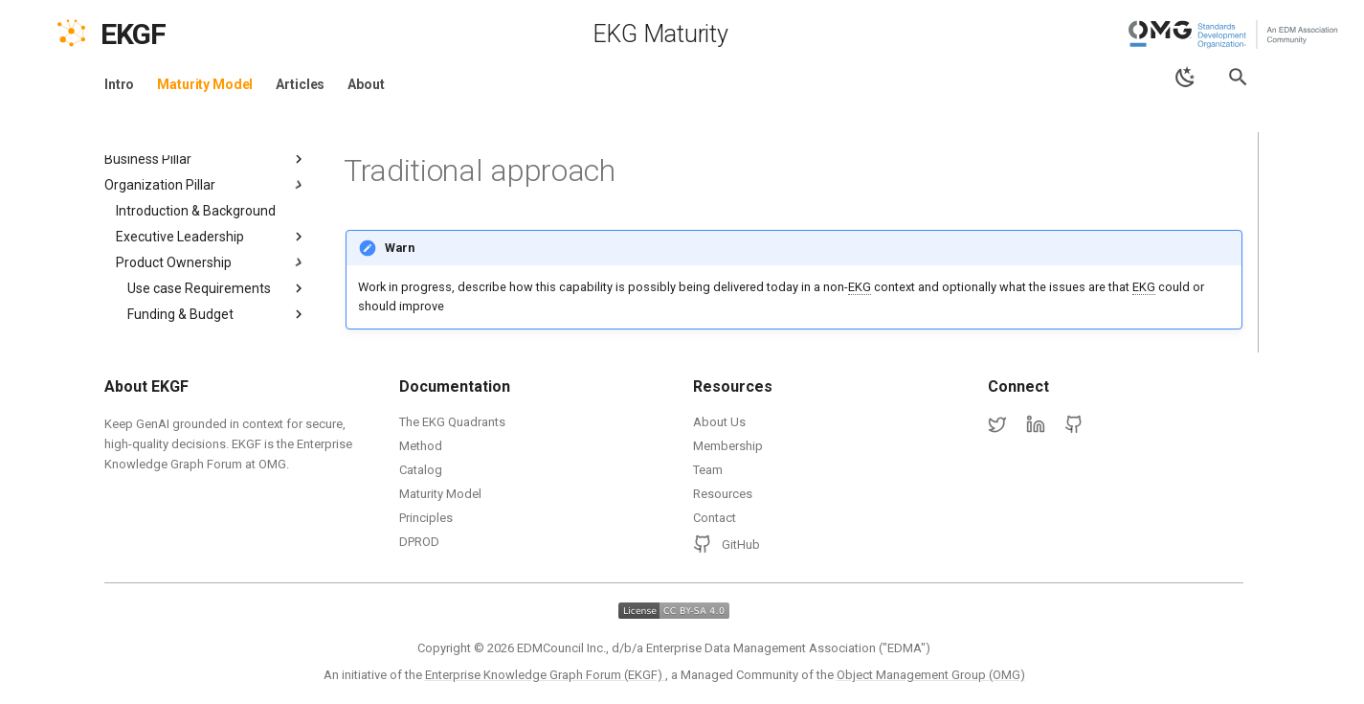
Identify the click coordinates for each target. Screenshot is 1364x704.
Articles (300, 84)
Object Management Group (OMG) (931, 675)
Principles (426, 518)
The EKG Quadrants (452, 422)
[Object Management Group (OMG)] (1235, 34)
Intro (119, 84)
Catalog (420, 470)
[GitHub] (1074, 425)
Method (420, 446)
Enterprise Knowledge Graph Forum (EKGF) (545, 675)
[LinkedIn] (1035, 425)
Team (708, 470)
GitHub (726, 544)
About (365, 84)
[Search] (1238, 77)
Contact (714, 518)
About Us (719, 422)
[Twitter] (997, 425)
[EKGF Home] (150, 34)
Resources (722, 494)
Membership (728, 446)
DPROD (419, 541)
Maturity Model (205, 84)
